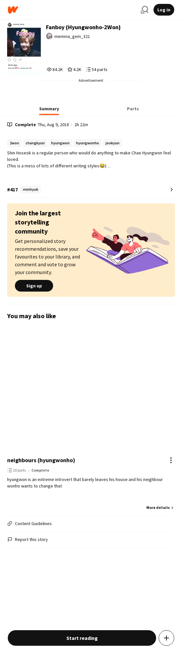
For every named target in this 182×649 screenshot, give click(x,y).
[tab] (49, 110)
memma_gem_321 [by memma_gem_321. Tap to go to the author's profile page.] (72, 36)
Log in (164, 10)
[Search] (144, 10)
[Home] (71, 10)
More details (160, 507)
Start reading (82, 638)
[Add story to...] (166, 638)
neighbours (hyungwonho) (41, 460)
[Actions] (171, 460)
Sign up (34, 286)
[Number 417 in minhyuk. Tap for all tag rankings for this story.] (91, 189)
